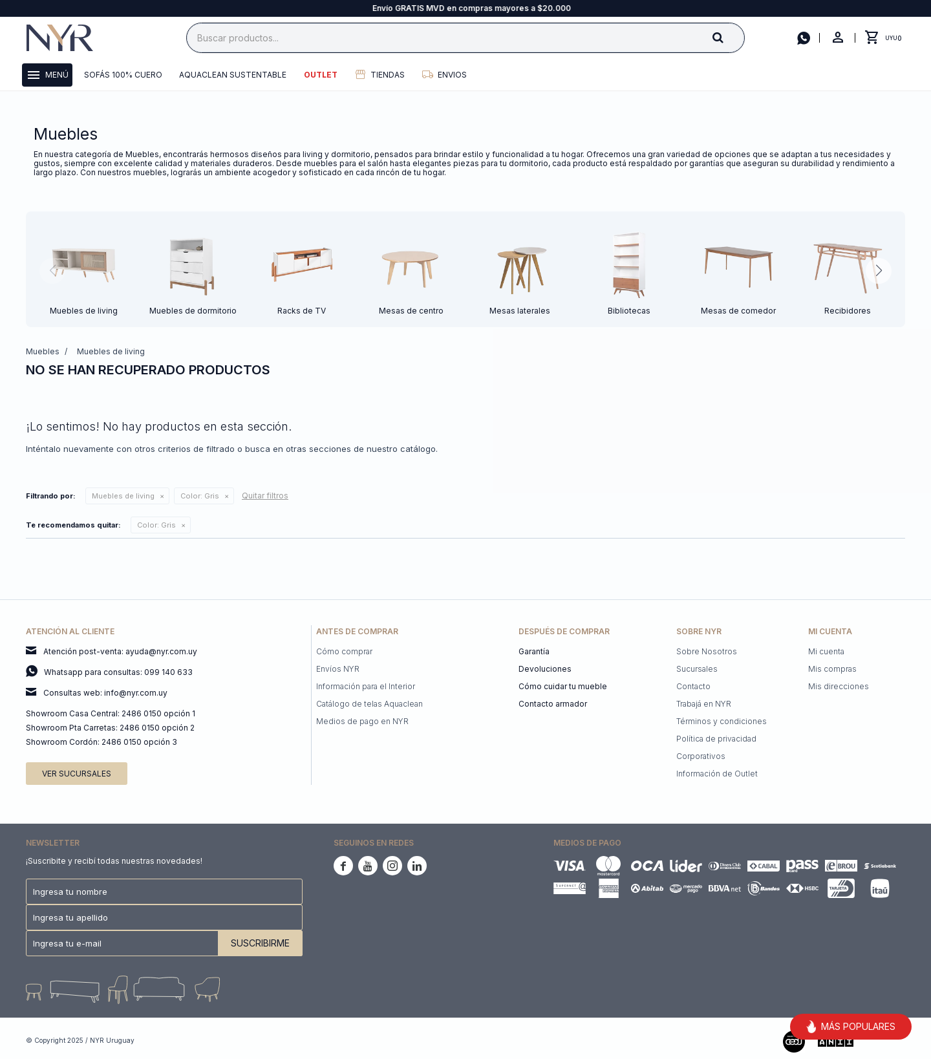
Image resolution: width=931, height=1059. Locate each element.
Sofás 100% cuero (123, 75)
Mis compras (832, 669)
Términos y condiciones (721, 721)
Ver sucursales (76, 773)
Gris (199, 495)
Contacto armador (553, 704)
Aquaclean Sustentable (232, 75)
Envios (452, 75)
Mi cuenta (826, 651)
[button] (728, 37)
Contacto (693, 686)
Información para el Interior (365, 686)
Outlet (320, 75)
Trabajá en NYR (703, 704)
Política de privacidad (716, 738)
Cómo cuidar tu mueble (563, 686)
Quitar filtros (265, 495)
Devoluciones (545, 669)
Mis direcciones (838, 686)
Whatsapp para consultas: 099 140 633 (118, 672)
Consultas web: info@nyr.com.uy (105, 693)
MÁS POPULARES (850, 1026)
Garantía (534, 651)
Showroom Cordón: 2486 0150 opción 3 (101, 742)
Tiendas (387, 75)
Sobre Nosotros (706, 651)
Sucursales (697, 669)
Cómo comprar (344, 651)
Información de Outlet (717, 773)
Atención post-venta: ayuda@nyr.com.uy (120, 651)
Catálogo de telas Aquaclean (369, 704)
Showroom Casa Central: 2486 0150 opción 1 (110, 713)
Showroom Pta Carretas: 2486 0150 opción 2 (110, 728)
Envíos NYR (337, 669)
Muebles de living (123, 495)
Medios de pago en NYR (362, 721)
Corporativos (700, 756)
